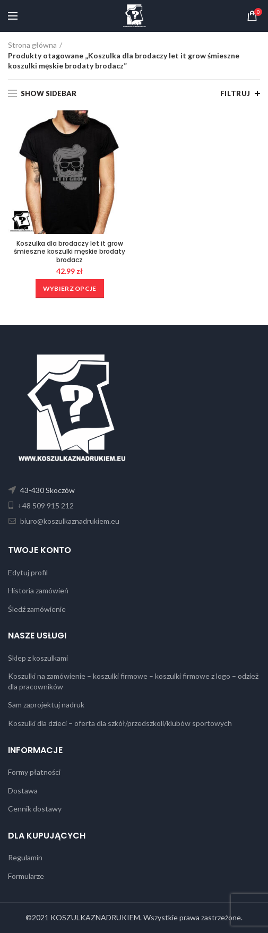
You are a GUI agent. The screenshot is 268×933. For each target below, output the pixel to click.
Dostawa (23, 790)
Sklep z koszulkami (38, 657)
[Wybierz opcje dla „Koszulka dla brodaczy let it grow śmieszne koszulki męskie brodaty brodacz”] (70, 288)
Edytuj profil (28, 572)
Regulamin (25, 857)
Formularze (26, 875)
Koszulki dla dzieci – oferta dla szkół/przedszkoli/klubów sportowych (120, 723)
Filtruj (235, 93)
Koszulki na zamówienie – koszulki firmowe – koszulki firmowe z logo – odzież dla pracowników (133, 681)
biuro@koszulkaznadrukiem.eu (69, 520)
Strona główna (32, 44)
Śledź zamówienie (37, 609)
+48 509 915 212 (45, 505)
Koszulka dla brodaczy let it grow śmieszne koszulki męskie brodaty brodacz (69, 251)
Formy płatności (34, 771)
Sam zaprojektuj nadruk (46, 704)
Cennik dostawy (35, 808)
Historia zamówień (38, 590)
